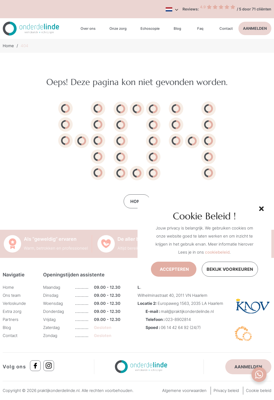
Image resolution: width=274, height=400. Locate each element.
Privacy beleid (226, 390)
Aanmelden (255, 28)
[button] (260, 208)
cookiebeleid (217, 252)
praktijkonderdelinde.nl (58, 390)
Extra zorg (12, 311)
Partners (10, 319)
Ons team (12, 295)
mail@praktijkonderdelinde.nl (187, 311)
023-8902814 (178, 319)
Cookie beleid (258, 390)
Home (8, 45)
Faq (200, 28)
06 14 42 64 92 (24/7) (181, 327)
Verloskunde (14, 303)
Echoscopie (150, 28)
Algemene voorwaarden (184, 390)
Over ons (88, 28)
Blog (177, 28)
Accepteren (174, 269)
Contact (226, 28)
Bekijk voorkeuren (230, 269)
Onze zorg (118, 28)
